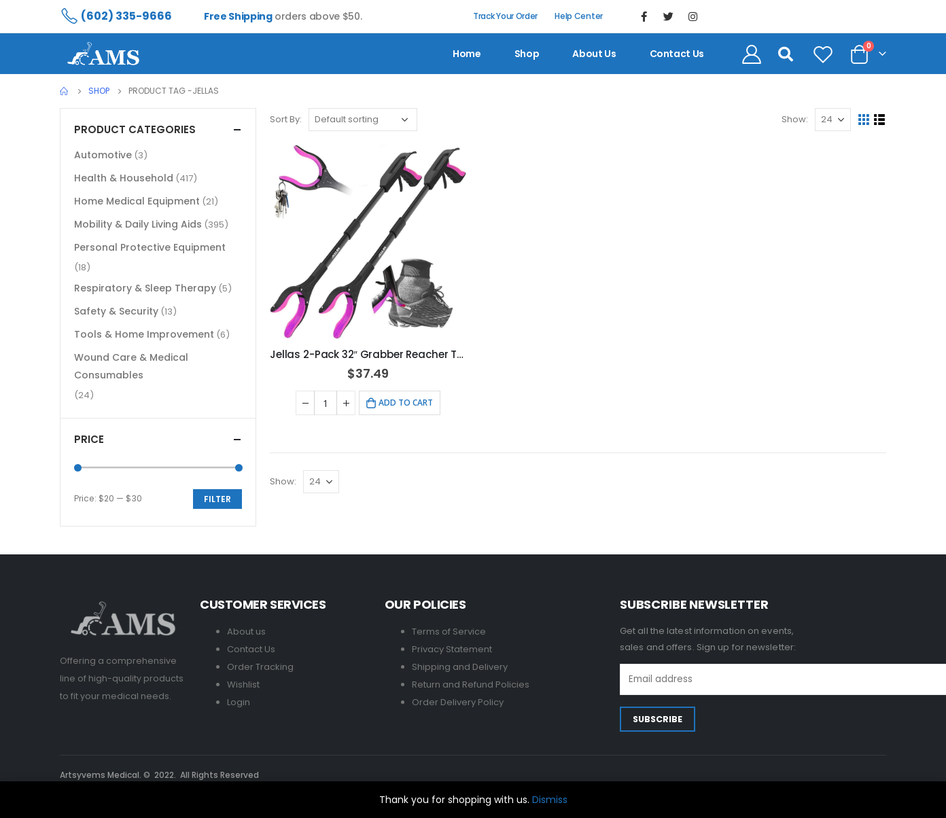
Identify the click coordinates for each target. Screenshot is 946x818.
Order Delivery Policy (458, 702)
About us (594, 53)
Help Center (579, 16)
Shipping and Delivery (460, 666)
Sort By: (286, 119)
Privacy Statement (452, 649)
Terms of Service (449, 631)
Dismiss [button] (549, 799)
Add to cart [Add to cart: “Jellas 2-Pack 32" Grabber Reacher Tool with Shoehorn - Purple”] (406, 402)
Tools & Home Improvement (144, 334)
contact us (677, 53)
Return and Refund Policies (470, 684)
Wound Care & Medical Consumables (131, 366)
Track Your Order (505, 16)
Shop (527, 53)
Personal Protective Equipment (150, 247)
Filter (217, 499)
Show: (795, 119)
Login (238, 702)
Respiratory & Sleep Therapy (145, 288)
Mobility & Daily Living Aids (138, 224)
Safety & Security (116, 311)
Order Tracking (260, 666)
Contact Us (251, 649)
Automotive (103, 155)
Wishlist (243, 684)
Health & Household (123, 178)
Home (467, 53)
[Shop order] (363, 119)
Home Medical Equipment (137, 201)
